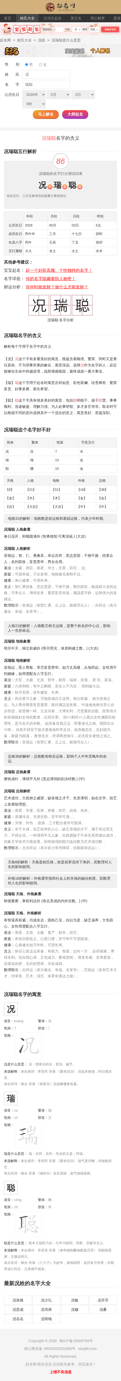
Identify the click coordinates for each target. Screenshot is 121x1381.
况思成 (17, 1309)
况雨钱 (46, 1319)
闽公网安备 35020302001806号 (49, 1349)
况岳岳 (17, 1319)
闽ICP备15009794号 (76, 1341)
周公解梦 (97, 18)
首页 (7, 18)
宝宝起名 (77, 50)
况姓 (41, 40)
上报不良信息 (61, 1372)
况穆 (74, 1309)
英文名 (76, 18)
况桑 (103, 1309)
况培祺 (46, 1309)
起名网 (5, 40)
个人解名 (103, 50)
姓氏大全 (27, 18)
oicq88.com (87, 1349)
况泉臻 (17, 1300)
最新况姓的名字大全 (27, 1283)
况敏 (74, 1300)
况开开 (103, 1300)
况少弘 (46, 1300)
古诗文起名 (52, 18)
